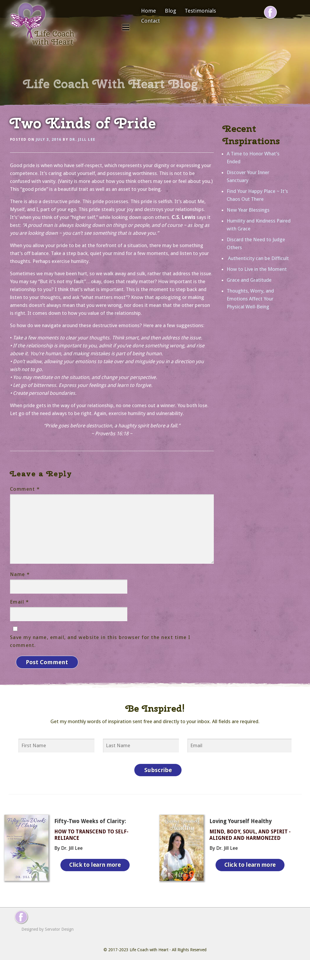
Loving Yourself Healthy (240, 817)
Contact (150, 21)
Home (148, 11)
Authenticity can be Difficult (258, 258)
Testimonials (200, 11)
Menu (126, 27)
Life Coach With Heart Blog (110, 84)
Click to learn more (96, 858)
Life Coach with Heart (149, 945)
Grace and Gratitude (249, 280)
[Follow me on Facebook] (270, 12)
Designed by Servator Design (47, 924)
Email (19, 602)
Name (20, 574)
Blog (170, 11)
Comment (25, 489)
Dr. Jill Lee (83, 139)
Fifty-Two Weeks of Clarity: (90, 817)
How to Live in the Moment (257, 269)
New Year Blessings (248, 210)
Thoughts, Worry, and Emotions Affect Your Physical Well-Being (250, 299)
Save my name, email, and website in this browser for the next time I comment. (100, 641)
